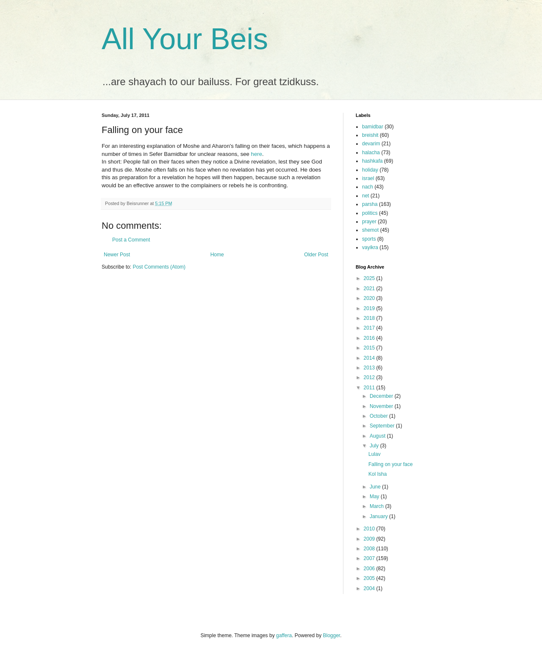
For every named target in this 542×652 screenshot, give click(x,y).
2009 (370, 539)
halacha (371, 152)
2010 (370, 529)
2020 (370, 298)
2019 (370, 308)
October (379, 416)
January (379, 516)
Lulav (374, 454)
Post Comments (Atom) (159, 267)
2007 (370, 558)
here (256, 154)
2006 (370, 569)
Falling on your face (390, 464)
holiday (370, 170)
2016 (370, 338)
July (375, 446)
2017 (370, 328)
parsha (370, 204)
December (382, 396)
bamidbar (372, 127)
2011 (370, 388)
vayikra (370, 247)
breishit (370, 135)
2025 (370, 278)
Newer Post (117, 255)
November (382, 406)
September (383, 426)
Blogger (331, 635)
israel (368, 178)
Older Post (316, 255)
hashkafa (372, 161)
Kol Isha (377, 474)
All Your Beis (185, 38)
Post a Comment (131, 240)
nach (367, 187)
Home (217, 255)
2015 (370, 348)
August (378, 436)
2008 (370, 549)
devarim (371, 144)
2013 (370, 368)
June (376, 487)
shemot (370, 230)
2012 (370, 377)
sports (369, 239)
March (377, 506)
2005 (370, 578)
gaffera (284, 635)
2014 (370, 358)
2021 (370, 288)
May (375, 496)
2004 (370, 588)
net (365, 196)
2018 (370, 318)
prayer (369, 222)
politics (370, 213)
